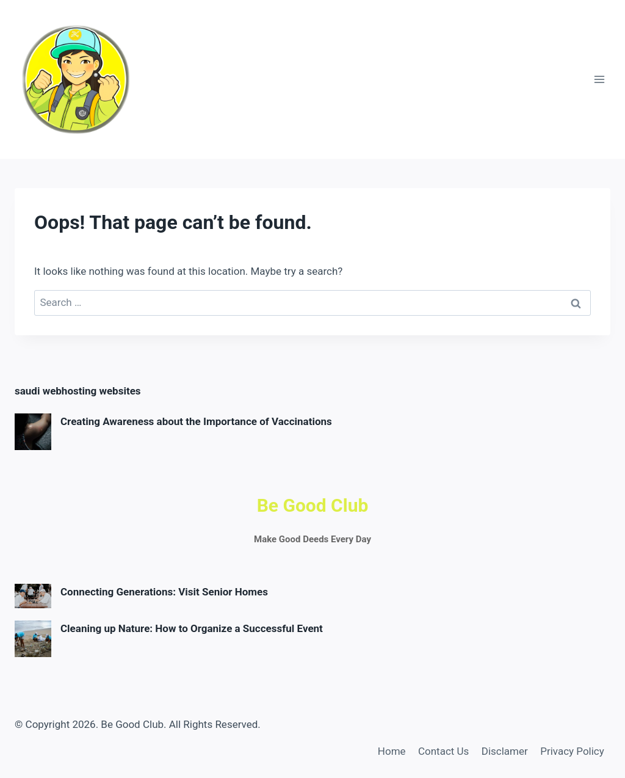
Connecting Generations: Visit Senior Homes (164, 592)
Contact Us (443, 751)
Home (392, 751)
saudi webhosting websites (78, 391)
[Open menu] (599, 79)
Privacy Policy (572, 751)
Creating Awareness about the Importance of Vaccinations (196, 421)
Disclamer (505, 751)
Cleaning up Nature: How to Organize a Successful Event (191, 628)
